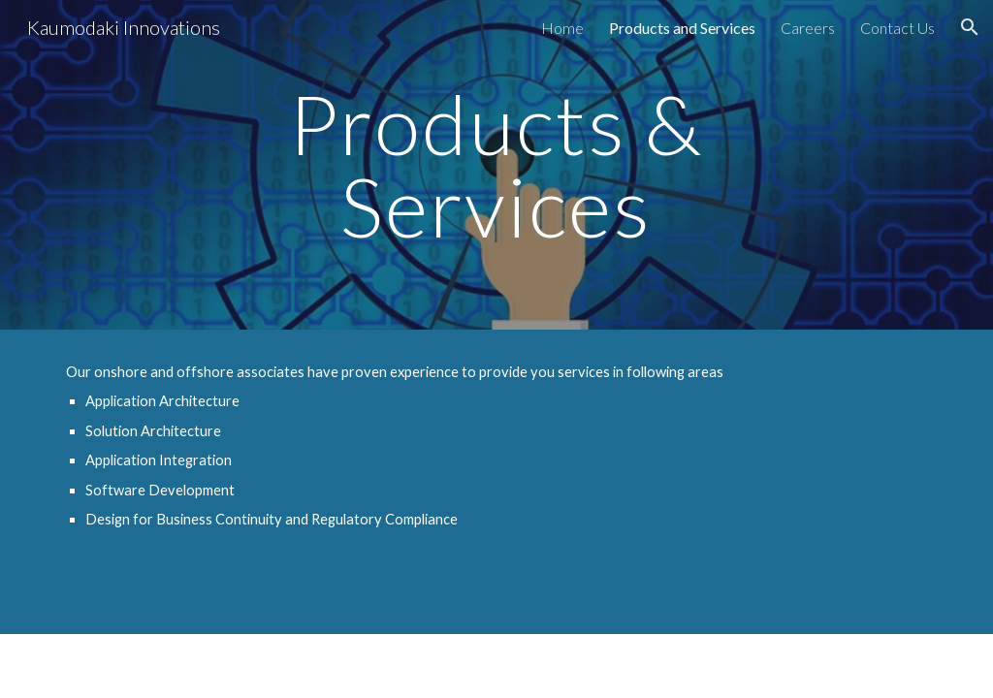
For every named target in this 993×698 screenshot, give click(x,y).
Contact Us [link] (897, 27)
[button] (969, 27)
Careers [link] (808, 27)
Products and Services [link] (682, 27)
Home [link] (562, 27)
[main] (496, 165)
